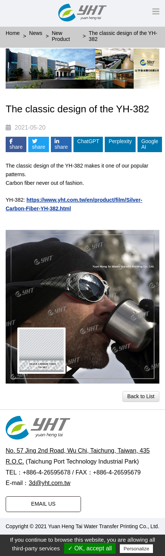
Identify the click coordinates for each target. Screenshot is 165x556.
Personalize (136, 548)
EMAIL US (43, 504)
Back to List (140, 396)
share (16, 144)
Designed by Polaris (29, 532)
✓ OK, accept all (90, 548)
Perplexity (119, 141)
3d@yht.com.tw (49, 483)
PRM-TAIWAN (73, 532)
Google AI (149, 144)
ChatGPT (88, 141)
